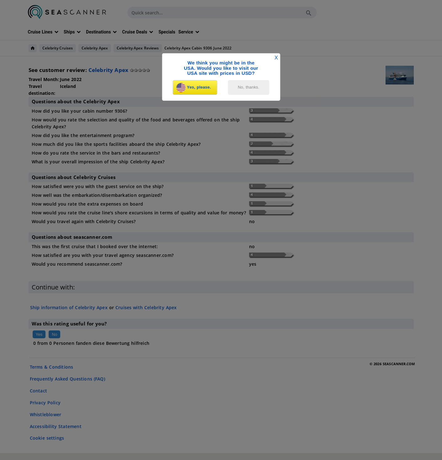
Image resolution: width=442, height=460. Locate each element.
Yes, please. (194, 87)
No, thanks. (248, 87)
